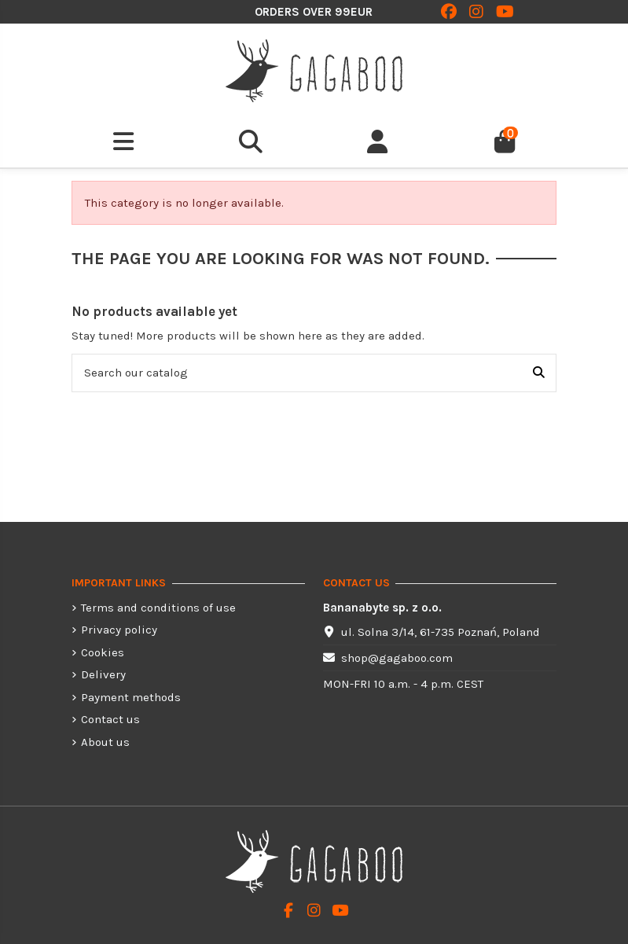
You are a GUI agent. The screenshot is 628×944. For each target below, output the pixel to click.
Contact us (110, 719)
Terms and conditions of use (158, 608)
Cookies (102, 652)
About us (105, 742)
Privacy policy (119, 630)
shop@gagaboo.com (397, 658)
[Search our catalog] (538, 373)
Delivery (103, 674)
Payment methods (131, 697)
